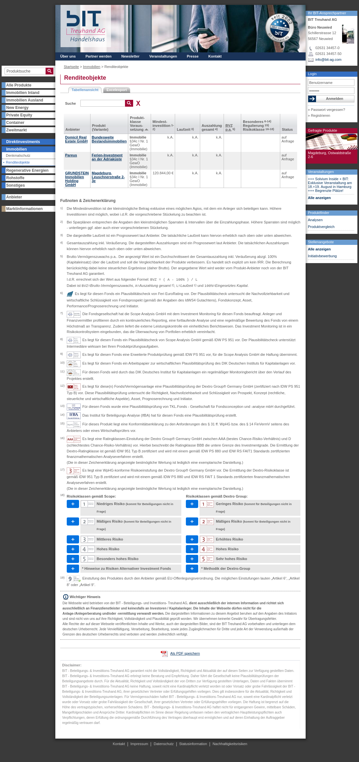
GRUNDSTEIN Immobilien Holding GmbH (77, 179)
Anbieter (14, 197)
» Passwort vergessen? (326, 110)
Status (287, 129)
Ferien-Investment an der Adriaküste (107, 157)
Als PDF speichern (185, 653)
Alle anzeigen (319, 198)
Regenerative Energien (27, 170)
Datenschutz (163, 744)
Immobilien (16, 149)
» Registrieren (319, 115)
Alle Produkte (18, 85)
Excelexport (116, 90)
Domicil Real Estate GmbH (76, 139)
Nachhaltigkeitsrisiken (230, 744)
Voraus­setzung (137, 127)
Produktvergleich (321, 227)
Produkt (99, 125)
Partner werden (99, 56)
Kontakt (215, 56)
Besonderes (257, 122)
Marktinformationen (24, 209)
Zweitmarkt (16, 130)
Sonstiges (15, 185)
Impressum (139, 744)
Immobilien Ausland (24, 100)
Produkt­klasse (137, 120)
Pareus (71, 155)
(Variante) (100, 129)
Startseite (71, 67)
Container (15, 122)
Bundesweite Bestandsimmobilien (109, 139)
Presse (193, 56)
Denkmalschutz (18, 155)
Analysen (315, 220)
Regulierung (256, 125)
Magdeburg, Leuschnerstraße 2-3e (108, 177)
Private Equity (19, 115)
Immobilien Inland (22, 92)
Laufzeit (185, 129)
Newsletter (130, 56)
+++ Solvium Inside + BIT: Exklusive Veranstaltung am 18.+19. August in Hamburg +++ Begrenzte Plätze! (330, 185)
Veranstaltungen (321, 172)
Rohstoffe (15, 178)
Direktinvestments (23, 142)
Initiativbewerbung (322, 256)
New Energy (17, 107)
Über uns (68, 56)
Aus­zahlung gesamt (212, 127)
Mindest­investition (163, 125)
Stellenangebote (321, 242)
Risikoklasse (258, 129)
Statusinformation (193, 744)
